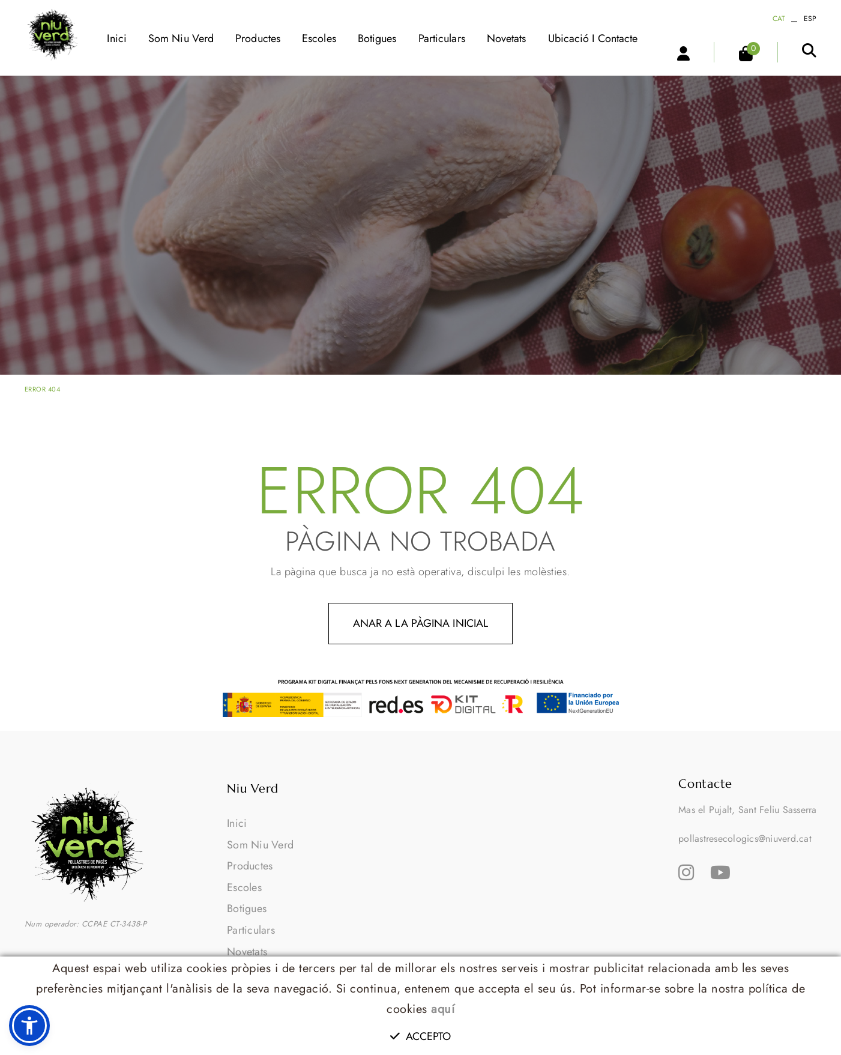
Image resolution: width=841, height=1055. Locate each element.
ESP (810, 18)
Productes (250, 866)
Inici (237, 823)
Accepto (420, 1036)
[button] (29, 1025)
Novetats (247, 952)
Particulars (251, 930)
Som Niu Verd (260, 845)
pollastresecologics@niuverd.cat (745, 838)
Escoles (244, 887)
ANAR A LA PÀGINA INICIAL (420, 623)
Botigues (247, 908)
